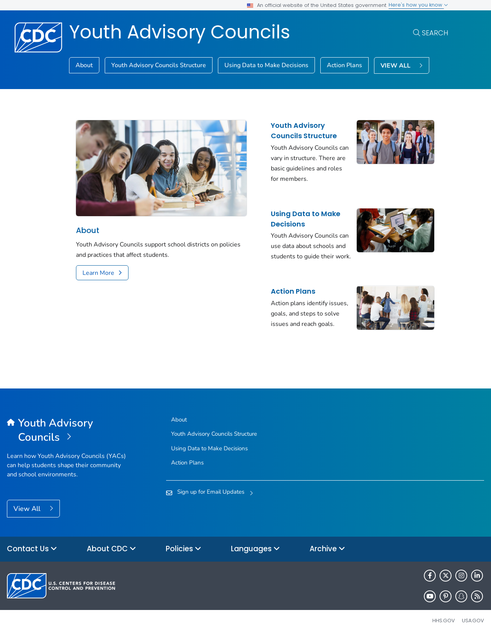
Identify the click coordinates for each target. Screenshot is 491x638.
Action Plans (344, 65)
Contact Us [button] (32, 549)
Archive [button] (327, 549)
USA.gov (473, 620)
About (84, 65)
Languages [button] (255, 549)
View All (27, 508)
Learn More (98, 273)
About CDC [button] (111, 549)
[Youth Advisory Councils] (66, 430)
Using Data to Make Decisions (266, 65)
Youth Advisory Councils (179, 32)
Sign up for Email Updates (210, 492)
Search (435, 33)
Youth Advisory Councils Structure (158, 65)
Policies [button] (183, 549)
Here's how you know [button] (418, 4)
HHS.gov (443, 620)
